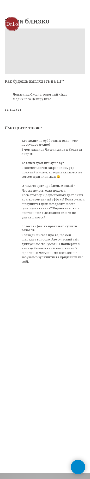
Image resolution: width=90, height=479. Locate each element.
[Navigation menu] (81, 24)
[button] (70, 24)
